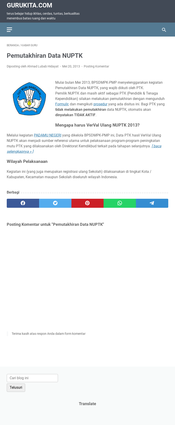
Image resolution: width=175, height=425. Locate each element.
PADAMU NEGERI (47, 135)
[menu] (12, 29)
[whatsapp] (120, 203)
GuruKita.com (29, 5)
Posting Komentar (96, 66)
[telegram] (152, 203)
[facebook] (23, 203)
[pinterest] (87, 203)
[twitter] (55, 203)
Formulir (61, 104)
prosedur (100, 104)
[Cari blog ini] (32, 378)
